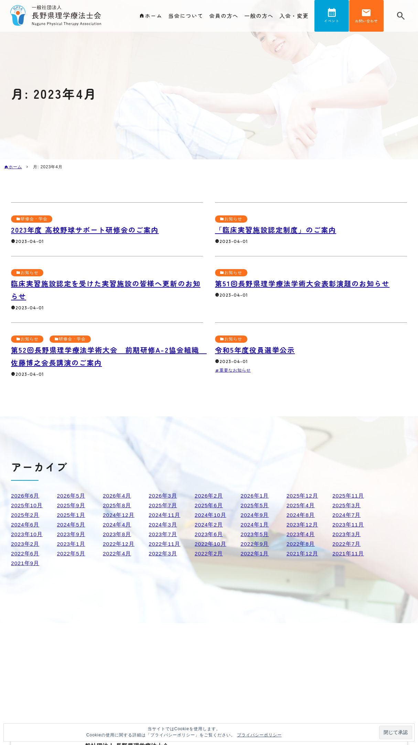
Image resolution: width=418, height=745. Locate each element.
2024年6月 (25, 525)
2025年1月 (71, 515)
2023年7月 (163, 534)
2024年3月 (163, 525)
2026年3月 (163, 496)
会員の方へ (223, 16)
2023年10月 (27, 534)
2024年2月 (209, 525)
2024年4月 (117, 525)
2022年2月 (209, 553)
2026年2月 (209, 496)
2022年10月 (211, 544)
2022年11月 (165, 544)
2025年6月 (209, 505)
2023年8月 (117, 534)
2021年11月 (348, 553)
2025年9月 (71, 505)
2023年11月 (348, 525)
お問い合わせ (366, 21)
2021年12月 (303, 553)
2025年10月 (27, 505)
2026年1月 (254, 496)
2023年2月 (25, 544)
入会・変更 (294, 16)
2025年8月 (117, 505)
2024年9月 (254, 515)
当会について (185, 16)
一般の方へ (259, 16)
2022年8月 (301, 544)
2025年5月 (254, 505)
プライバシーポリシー (259, 735)
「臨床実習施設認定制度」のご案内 (278, 229)
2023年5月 (254, 534)
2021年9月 (25, 563)
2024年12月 (119, 515)
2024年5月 (71, 525)
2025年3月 (346, 505)
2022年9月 (254, 544)
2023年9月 (71, 534)
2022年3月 (163, 553)
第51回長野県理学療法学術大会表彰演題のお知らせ (306, 283)
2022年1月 (254, 553)
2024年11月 (165, 515)
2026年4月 (117, 496)
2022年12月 (119, 544)
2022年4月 (117, 553)
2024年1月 (254, 525)
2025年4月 (301, 505)
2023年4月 (301, 534)
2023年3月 (346, 534)
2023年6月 (209, 534)
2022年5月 (71, 553)
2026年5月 (71, 496)
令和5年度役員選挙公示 (257, 349)
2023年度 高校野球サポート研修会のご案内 (88, 229)
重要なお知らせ (235, 370)
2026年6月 (25, 496)
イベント (331, 21)
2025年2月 (25, 515)
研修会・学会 (34, 218)
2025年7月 (163, 505)
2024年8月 (301, 515)
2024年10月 (211, 515)
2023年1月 (71, 544)
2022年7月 (346, 544)
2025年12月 (303, 496)
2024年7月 (346, 515)
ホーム (153, 16)
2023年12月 (303, 525)
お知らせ (234, 218)
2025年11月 (348, 496)
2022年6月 (25, 553)
